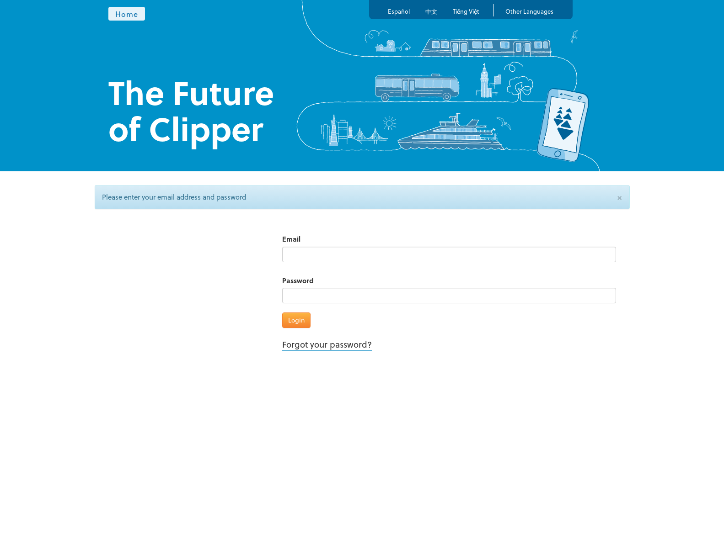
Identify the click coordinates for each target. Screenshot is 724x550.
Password (298, 281)
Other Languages (529, 11)
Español (399, 11)
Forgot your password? (327, 344)
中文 (431, 11)
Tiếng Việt (466, 11)
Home (127, 13)
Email (291, 239)
